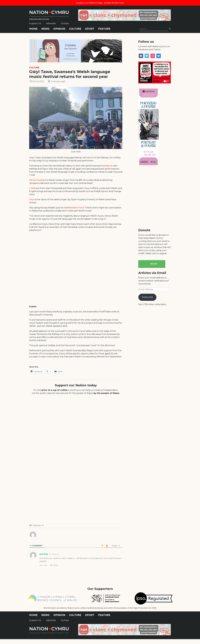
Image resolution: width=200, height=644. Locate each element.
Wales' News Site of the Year (39, 19)
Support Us (35, 23)
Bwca (109, 166)
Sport (89, 28)
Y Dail (32, 188)
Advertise (51, 23)
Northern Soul (76, 207)
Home (33, 28)
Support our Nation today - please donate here (100, 3)
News (45, 28)
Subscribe (147, 297)
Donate (153, 264)
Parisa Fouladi (37, 180)
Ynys (31, 199)
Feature (104, 28)
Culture (75, 28)
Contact (65, 23)
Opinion (59, 28)
